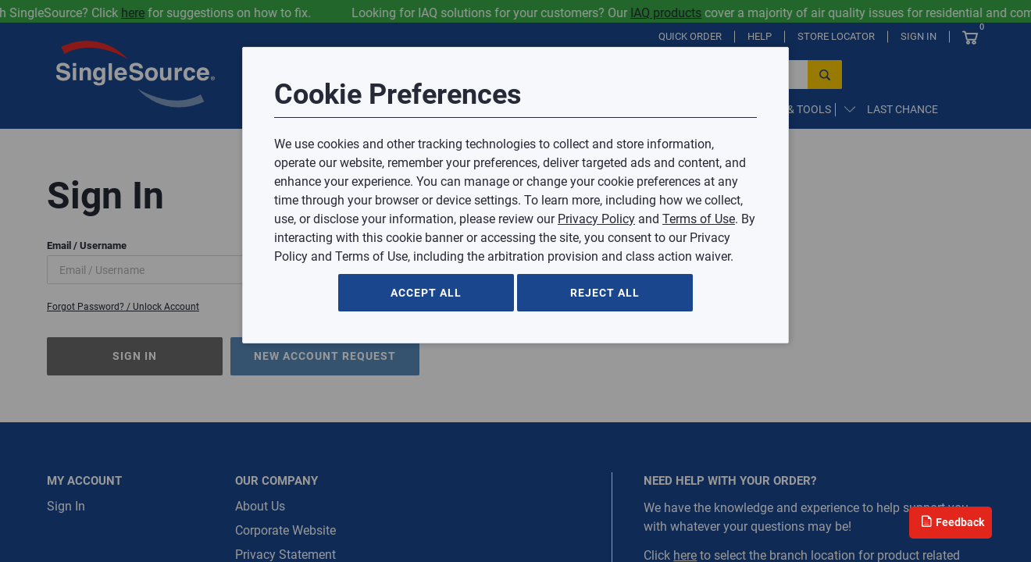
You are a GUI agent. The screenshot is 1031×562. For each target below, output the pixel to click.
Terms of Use (698, 219)
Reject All (605, 292)
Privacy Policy (596, 219)
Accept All (426, 292)
